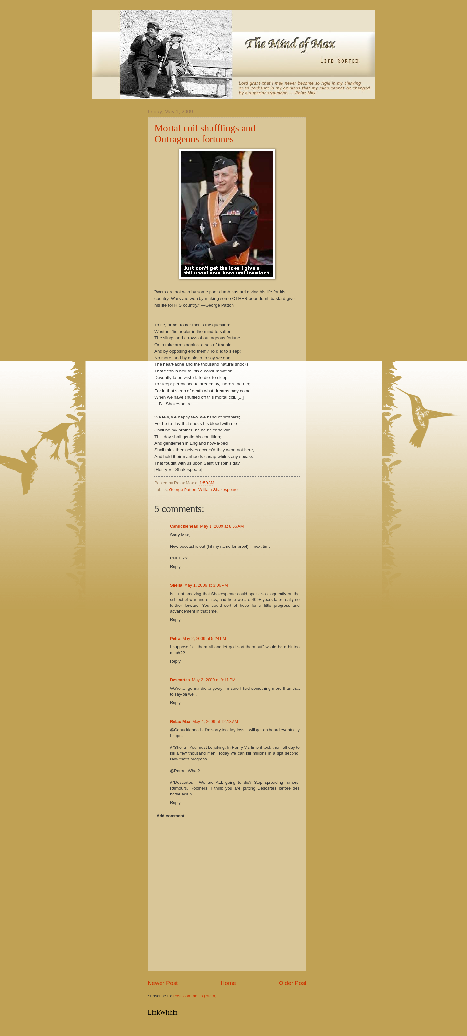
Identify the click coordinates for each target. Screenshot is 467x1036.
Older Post (292, 983)
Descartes (180, 679)
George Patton (182, 489)
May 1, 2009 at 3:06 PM (206, 585)
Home (228, 983)
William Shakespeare (218, 489)
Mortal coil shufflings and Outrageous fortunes (205, 133)
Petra (175, 638)
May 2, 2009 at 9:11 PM (214, 679)
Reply (175, 566)
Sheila (176, 585)
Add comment (170, 815)
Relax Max (180, 721)
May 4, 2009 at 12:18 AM (215, 721)
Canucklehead (184, 526)
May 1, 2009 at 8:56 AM (222, 526)
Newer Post (163, 983)
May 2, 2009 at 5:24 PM (204, 638)
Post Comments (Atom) (195, 996)
